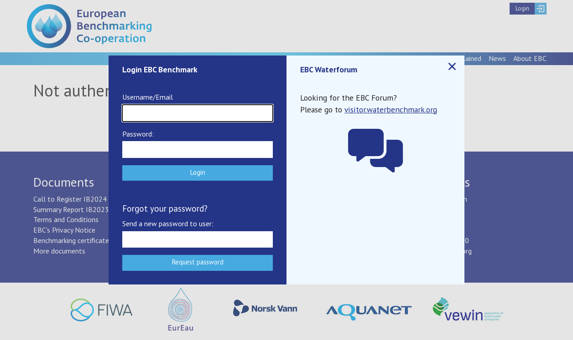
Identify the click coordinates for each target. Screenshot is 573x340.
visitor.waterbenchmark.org (390, 109)
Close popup (452, 66)
